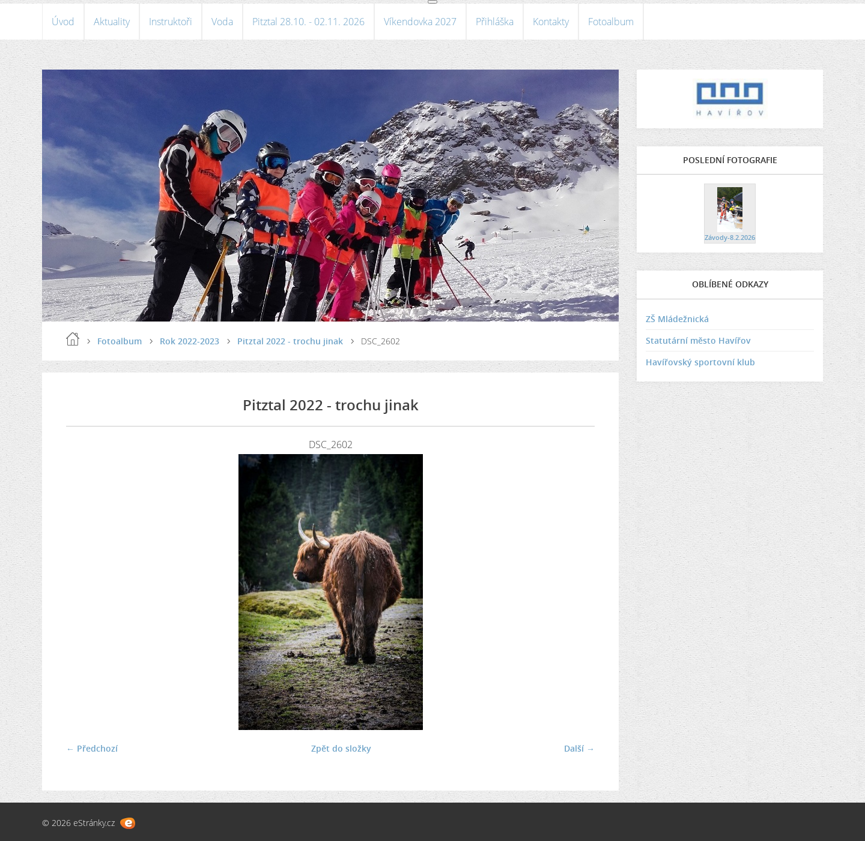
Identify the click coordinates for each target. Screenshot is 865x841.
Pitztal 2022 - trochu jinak (290, 341)
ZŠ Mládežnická (677, 319)
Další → (579, 748)
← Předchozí (92, 748)
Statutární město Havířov (698, 340)
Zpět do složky (341, 748)
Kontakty (551, 21)
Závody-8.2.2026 (730, 237)
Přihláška (495, 21)
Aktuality (112, 21)
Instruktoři (170, 21)
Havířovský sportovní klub (700, 362)
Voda (222, 21)
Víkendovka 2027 (420, 21)
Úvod (63, 21)
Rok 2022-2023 (189, 341)
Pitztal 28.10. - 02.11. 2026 (308, 21)
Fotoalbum (611, 21)
